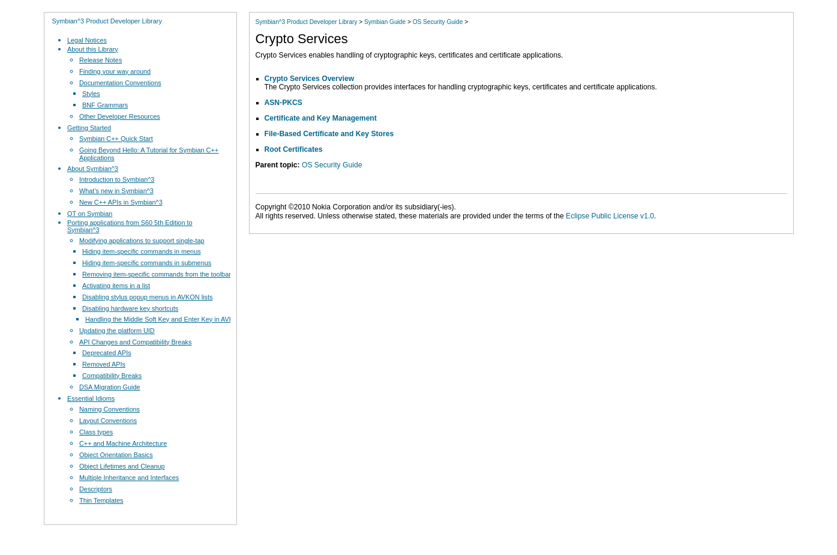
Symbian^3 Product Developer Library (107, 21)
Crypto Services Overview (310, 78)
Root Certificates (294, 149)
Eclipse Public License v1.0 (610, 216)
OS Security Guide (438, 22)
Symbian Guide (385, 22)
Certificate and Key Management (321, 118)
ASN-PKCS (283, 102)
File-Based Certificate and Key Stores (329, 134)
